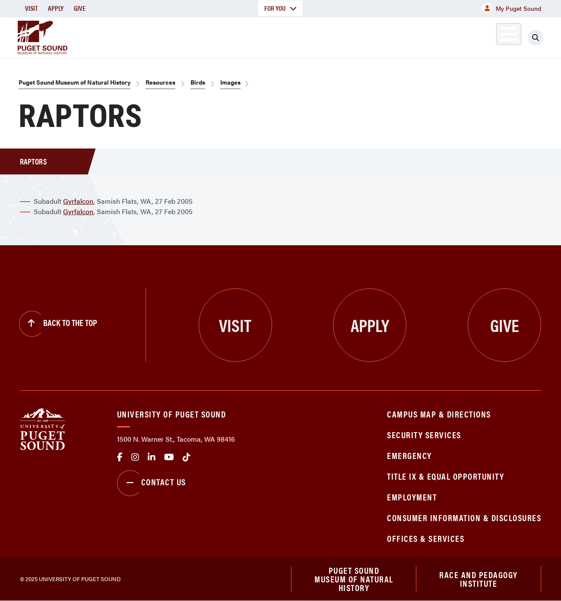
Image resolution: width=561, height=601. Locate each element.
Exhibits (496, 36)
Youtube (169, 457)
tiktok (186, 457)
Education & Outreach (365, 36)
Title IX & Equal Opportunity (445, 476)
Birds (197, 82)
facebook (120, 457)
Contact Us (151, 483)
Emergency (409, 455)
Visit (31, 8)
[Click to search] (535, 37)
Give (80, 8)
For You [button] (280, 8)
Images (230, 82)
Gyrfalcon (78, 201)
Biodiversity (443, 36)
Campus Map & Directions (439, 414)
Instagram (135, 457)
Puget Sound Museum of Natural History (74, 82)
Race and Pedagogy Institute (478, 578)
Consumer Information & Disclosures (464, 517)
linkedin (151, 457)
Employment (412, 496)
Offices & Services (425, 538)
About (197, 36)
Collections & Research (267, 36)
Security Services (424, 434)
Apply (55, 8)
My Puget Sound (511, 8)
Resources (160, 82)
